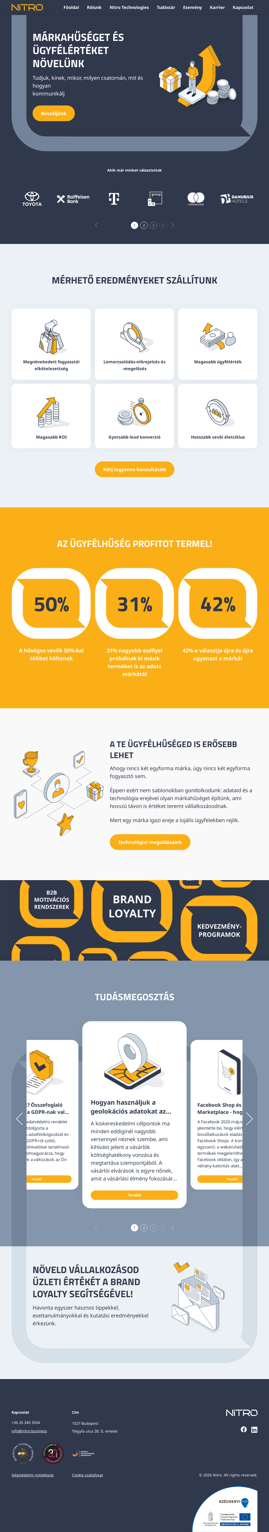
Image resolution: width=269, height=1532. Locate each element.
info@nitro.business (29, 1430)
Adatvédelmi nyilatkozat (33, 1474)
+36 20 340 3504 (26, 1422)
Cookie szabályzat (87, 1474)
